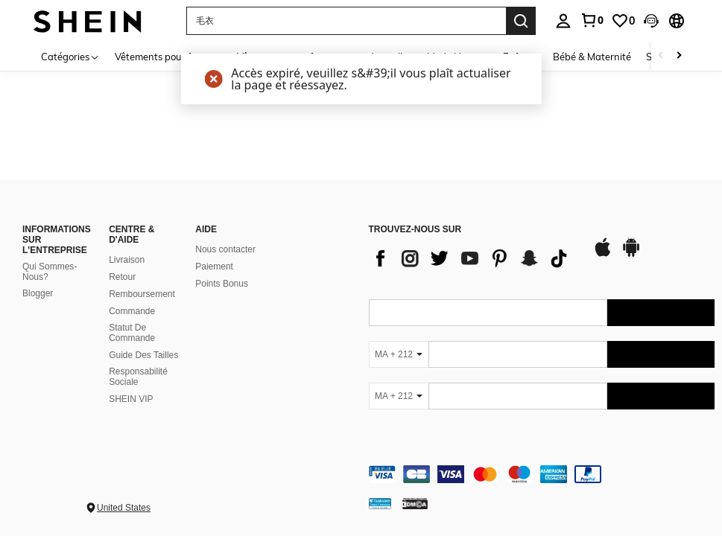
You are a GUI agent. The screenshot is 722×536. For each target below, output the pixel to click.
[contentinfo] (542, 474)
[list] (473, 258)
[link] (592, 20)
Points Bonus (221, 283)
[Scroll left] (661, 56)
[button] (651, 21)
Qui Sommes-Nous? (49, 271)
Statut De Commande (132, 332)
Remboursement (142, 294)
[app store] (602, 254)
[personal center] (563, 21)
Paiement (214, 266)
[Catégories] (70, 56)
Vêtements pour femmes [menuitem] (168, 57)
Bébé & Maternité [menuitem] (592, 57)
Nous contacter (225, 249)
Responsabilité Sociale (138, 376)
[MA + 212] (398, 354)
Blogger (37, 293)
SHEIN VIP (131, 399)
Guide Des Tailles (143, 355)
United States (124, 507)
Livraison (127, 260)
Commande (132, 311)
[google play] (631, 254)
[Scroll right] (679, 56)
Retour (122, 277)
